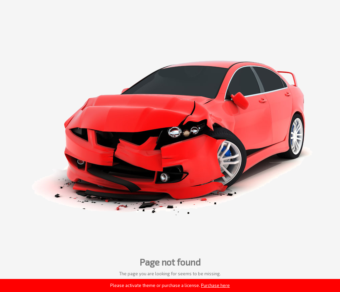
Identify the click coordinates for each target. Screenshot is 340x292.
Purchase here (215, 285)
